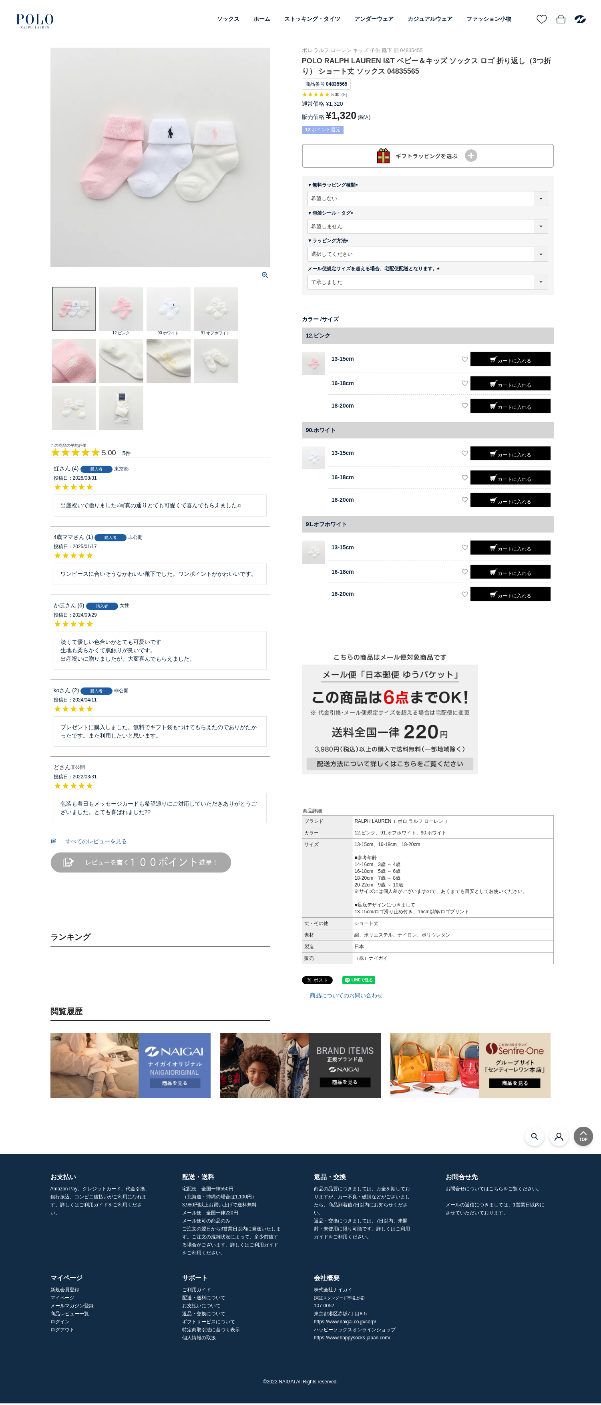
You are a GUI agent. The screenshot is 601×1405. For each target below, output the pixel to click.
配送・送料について (203, 1299)
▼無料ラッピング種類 (334, 186)
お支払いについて (201, 1307)
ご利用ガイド (196, 1291)
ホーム (261, 19)
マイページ (62, 1299)
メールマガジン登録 (72, 1307)
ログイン (60, 1323)
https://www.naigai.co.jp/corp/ (345, 1323)
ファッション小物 (488, 19)
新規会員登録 (64, 1291)
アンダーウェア (374, 19)
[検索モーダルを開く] (534, 1138)
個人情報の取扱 (199, 1339)
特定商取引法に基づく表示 (211, 1331)
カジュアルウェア (430, 19)
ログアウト (62, 1331)
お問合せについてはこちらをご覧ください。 (494, 1190)
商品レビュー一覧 (69, 1315)
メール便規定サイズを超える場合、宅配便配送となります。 (375, 270)
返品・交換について (203, 1315)
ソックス (228, 19)
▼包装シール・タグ (332, 214)
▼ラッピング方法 (329, 242)
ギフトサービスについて (208, 1323)
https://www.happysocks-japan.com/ (352, 1339)
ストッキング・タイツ (312, 19)
